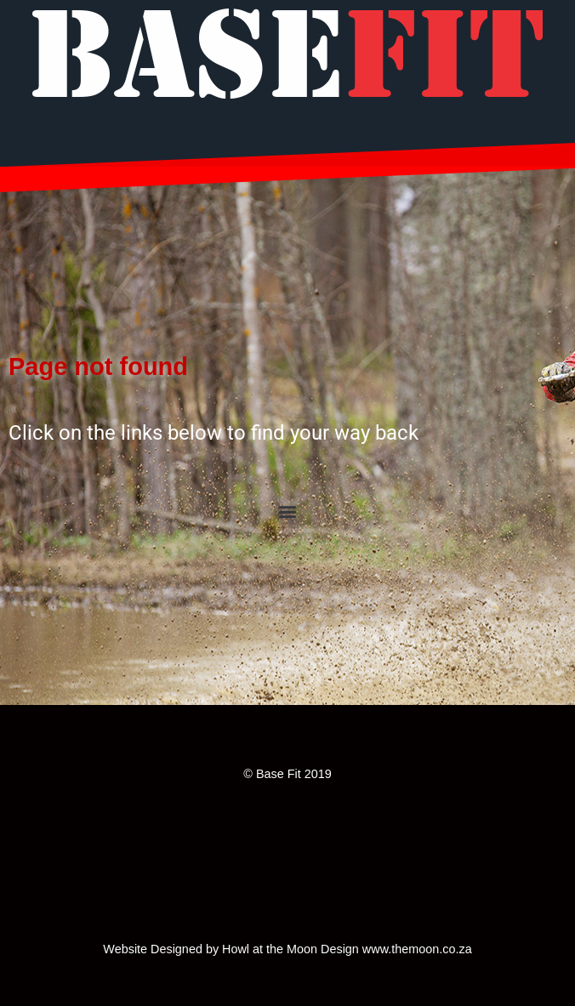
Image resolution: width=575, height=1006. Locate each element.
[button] (288, 511)
